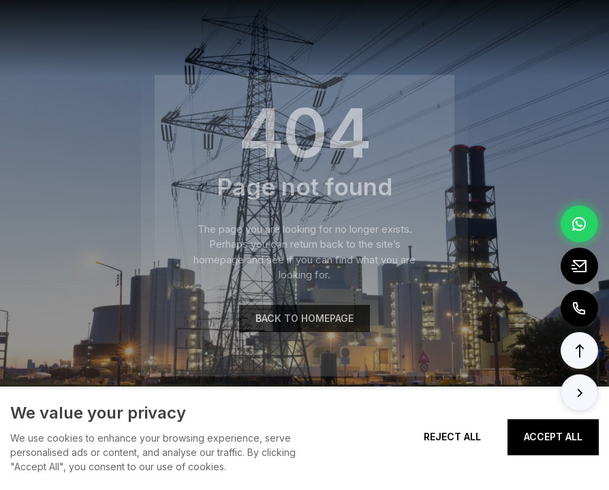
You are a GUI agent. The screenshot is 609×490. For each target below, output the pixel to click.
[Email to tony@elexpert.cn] (579, 266)
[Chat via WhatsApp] (579, 224)
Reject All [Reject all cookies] (452, 436)
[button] (579, 350)
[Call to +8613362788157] (579, 308)
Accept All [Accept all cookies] (553, 436)
